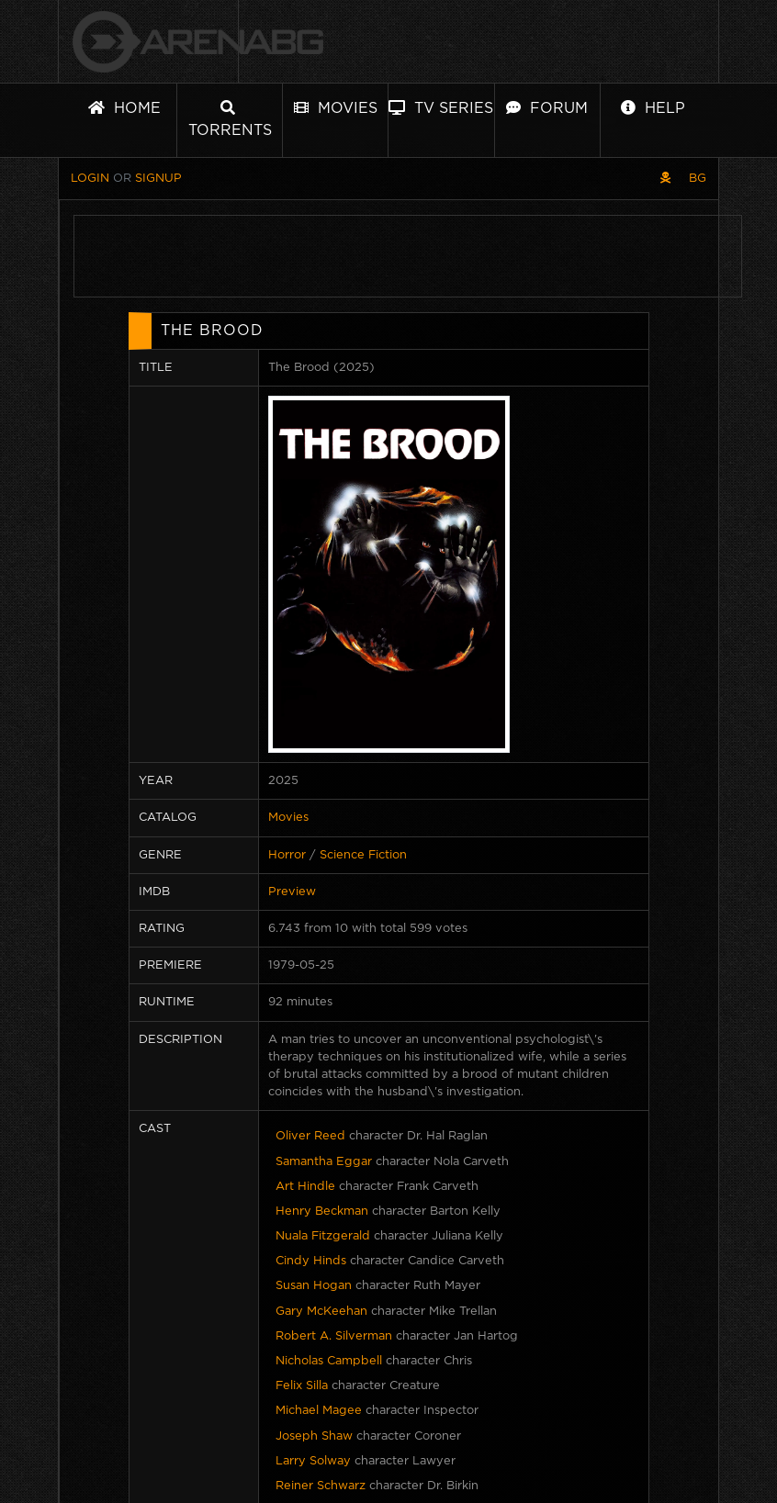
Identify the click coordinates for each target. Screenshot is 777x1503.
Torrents (230, 119)
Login (90, 179)
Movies (335, 108)
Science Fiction (363, 855)
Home (124, 108)
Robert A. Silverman (334, 1336)
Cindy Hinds (311, 1261)
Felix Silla (302, 1386)
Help (653, 108)
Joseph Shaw (314, 1436)
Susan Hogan (314, 1286)
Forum (547, 108)
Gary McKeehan (321, 1312)
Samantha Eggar (324, 1162)
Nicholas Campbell (329, 1361)
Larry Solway (313, 1461)
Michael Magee (319, 1411)
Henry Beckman (322, 1211)
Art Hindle (305, 1187)
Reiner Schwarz (321, 1486)
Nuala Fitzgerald (323, 1236)
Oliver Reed (310, 1136)
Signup (158, 179)
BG (697, 179)
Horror (287, 855)
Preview (292, 892)
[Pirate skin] (665, 179)
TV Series (440, 108)
